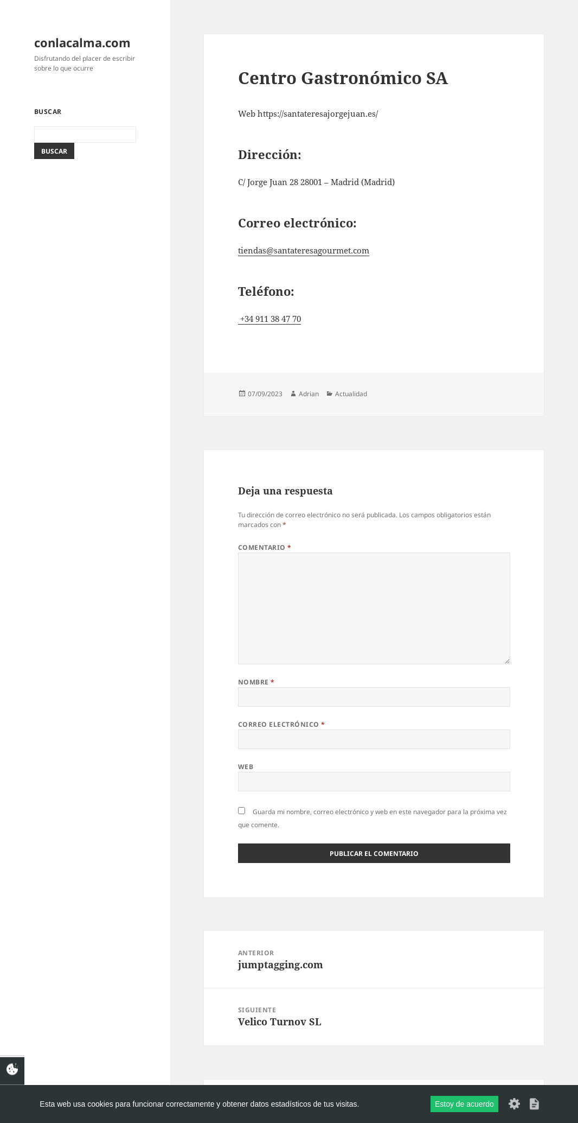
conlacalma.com (82, 42)
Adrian (309, 393)
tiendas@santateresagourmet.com (303, 250)
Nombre (256, 682)
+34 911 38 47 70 (269, 318)
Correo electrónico (281, 724)
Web (245, 766)
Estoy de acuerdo (464, 1104)
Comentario (265, 547)
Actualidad (351, 393)
